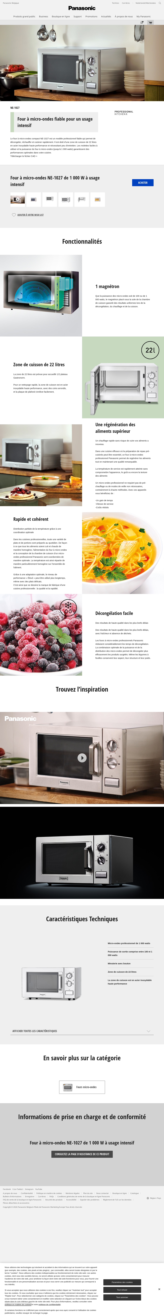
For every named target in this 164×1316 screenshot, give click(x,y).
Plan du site (88, 1193)
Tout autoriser (122, 1297)
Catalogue (134, 1193)
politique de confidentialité (50, 1304)
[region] (82, 1289)
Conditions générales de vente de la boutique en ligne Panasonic (83, 1196)
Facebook (7, 1189)
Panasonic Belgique (11, 3)
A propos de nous (10, 1193)
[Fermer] (159, 1289)
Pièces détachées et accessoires (16, 1203)
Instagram (29, 1189)
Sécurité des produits (54, 1199)
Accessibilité (71, 1199)
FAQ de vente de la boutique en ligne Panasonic (22, 1199)
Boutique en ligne (119, 1193)
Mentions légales (73, 1193)
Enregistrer (29, 1196)
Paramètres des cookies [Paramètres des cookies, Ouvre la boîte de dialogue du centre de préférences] (122, 1282)
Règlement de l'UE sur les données (117, 1199)
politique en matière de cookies (18, 1304)
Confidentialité (27, 1193)
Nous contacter (102, 1193)
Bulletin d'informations (12, 1196)
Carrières (42, 1196)
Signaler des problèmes (89, 1199)
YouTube (38, 1189)
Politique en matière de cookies (49, 1193)
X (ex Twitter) (17, 1189)
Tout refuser (122, 1290)
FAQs (51, 1196)
